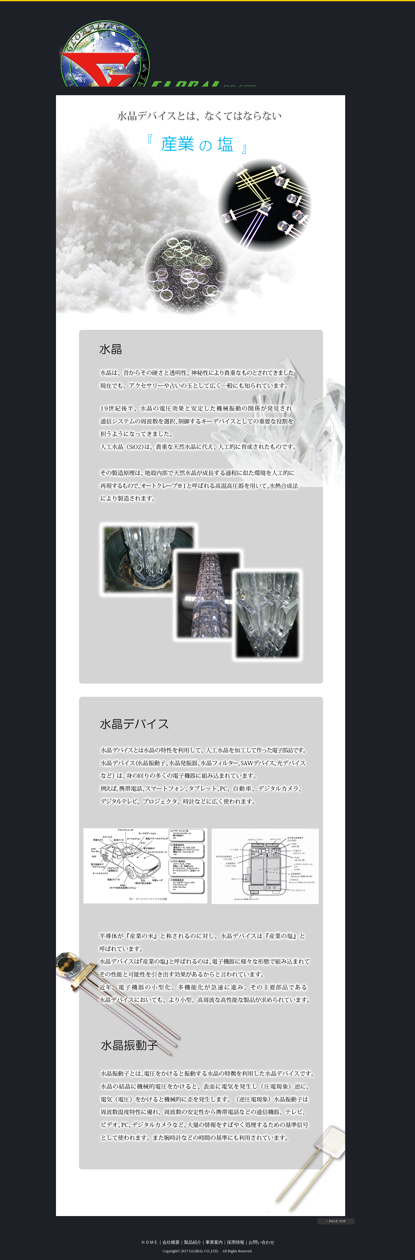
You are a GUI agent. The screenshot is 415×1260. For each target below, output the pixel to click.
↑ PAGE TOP (336, 1221)
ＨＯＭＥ (149, 1242)
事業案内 (214, 1242)
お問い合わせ (261, 1242)
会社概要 (171, 1242)
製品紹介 (192, 1242)
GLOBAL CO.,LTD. (203, 1251)
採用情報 (235, 1242)
